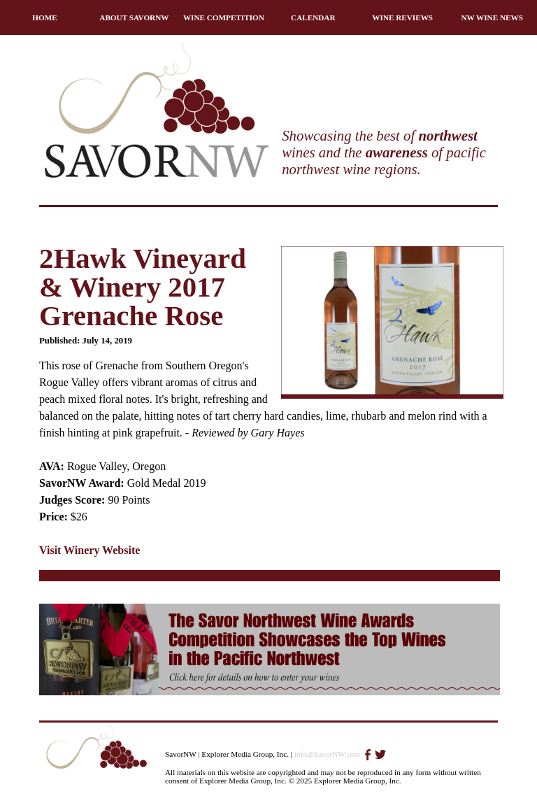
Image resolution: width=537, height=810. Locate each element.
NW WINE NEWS (492, 17)
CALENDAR (313, 17)
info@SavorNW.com (327, 754)
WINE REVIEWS (402, 17)
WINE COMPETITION (223, 17)
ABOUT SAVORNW (134, 17)
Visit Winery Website (89, 550)
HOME (44, 17)
